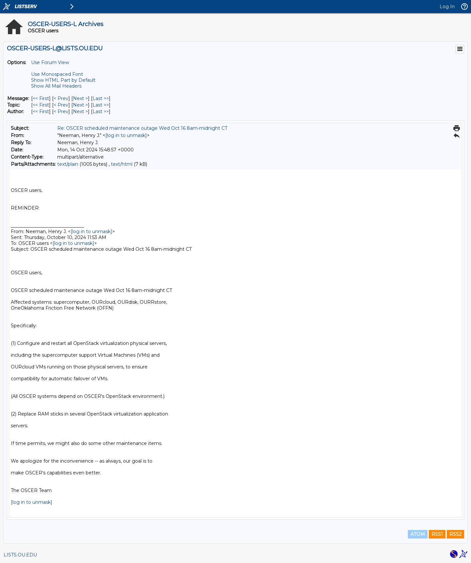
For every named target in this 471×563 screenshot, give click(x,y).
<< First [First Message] (41, 98)
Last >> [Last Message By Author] (101, 111)
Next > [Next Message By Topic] (80, 105)
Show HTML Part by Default (63, 80)
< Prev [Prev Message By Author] (61, 111)
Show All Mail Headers (56, 86)
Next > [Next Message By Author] (80, 111)
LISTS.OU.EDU (20, 555)
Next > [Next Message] (80, 98)
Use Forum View (50, 62)
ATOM (417, 534)
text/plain (67, 164)
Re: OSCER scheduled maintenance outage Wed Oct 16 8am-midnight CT (142, 128)
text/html (121, 164)
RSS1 (437, 534)
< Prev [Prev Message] (61, 98)
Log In (447, 6)
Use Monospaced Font (57, 74)
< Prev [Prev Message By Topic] (61, 105)
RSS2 (455, 534)
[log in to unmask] (126, 135)
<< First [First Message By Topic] (41, 105)
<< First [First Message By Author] (41, 111)
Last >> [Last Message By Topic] (101, 105)
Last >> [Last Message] (101, 98)
